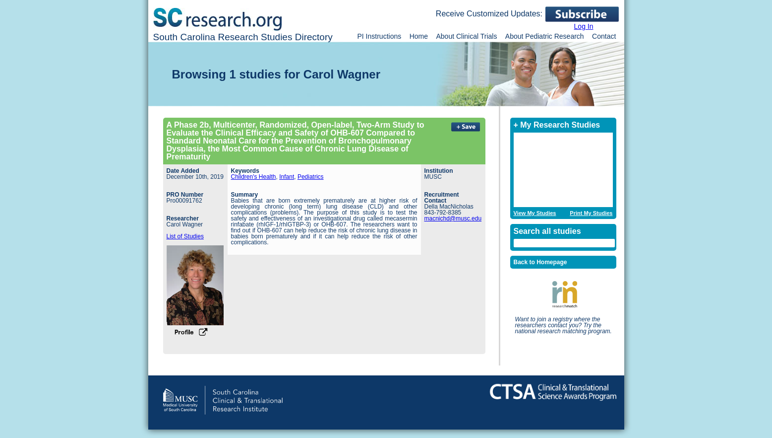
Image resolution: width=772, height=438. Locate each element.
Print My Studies (591, 213)
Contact (604, 36)
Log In (584, 26)
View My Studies (535, 213)
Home (419, 36)
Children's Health (253, 176)
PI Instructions (379, 36)
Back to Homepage (540, 262)
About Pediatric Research (544, 36)
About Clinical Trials (466, 36)
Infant (286, 176)
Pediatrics (310, 176)
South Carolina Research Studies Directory (243, 37)
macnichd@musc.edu (453, 218)
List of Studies (185, 236)
